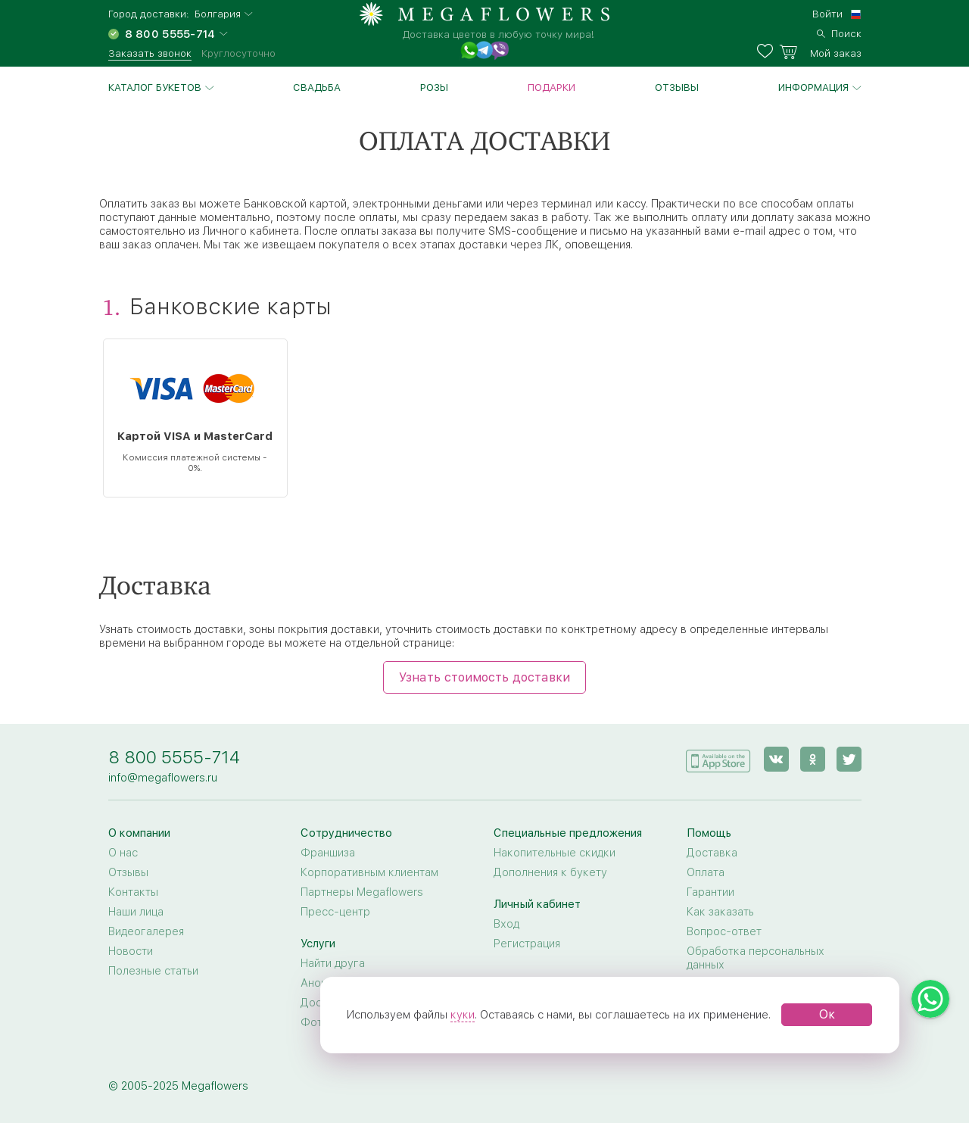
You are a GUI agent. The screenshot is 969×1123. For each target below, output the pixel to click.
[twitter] (849, 759)
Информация (813, 87)
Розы (434, 87)
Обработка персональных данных (755, 958)
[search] (839, 32)
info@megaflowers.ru (162, 778)
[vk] (776, 759)
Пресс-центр (335, 912)
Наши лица (136, 912)
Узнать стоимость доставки (484, 677)
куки (462, 1015)
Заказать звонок (150, 53)
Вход (506, 924)
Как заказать (720, 912)
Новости (130, 951)
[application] (718, 758)
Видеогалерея (146, 931)
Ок (827, 1014)
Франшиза (328, 852)
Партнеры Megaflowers (362, 892)
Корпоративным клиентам (369, 872)
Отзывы (677, 87)
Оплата (705, 872)
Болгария (218, 14)
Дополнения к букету (550, 872)
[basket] (820, 51)
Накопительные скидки (554, 852)
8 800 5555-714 (174, 757)
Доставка (712, 852)
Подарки (551, 87)
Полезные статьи (153, 971)
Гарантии (710, 892)
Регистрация (527, 943)
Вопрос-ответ (724, 931)
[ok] (812, 759)
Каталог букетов (154, 87)
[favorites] (768, 51)
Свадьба (317, 87)
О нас (123, 852)
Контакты (133, 892)
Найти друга (333, 963)
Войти (827, 14)
